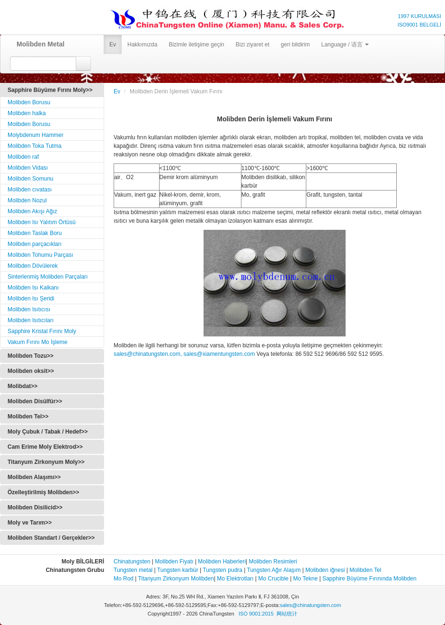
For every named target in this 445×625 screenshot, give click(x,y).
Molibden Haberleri (222, 561)
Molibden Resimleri (273, 561)
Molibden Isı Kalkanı (33, 287)
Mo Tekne (305, 578)
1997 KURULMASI (419, 16)
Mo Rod (124, 578)
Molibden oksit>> (31, 371)
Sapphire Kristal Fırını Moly (42, 331)
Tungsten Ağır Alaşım (274, 570)
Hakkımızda (142, 44)
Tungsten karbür (177, 570)
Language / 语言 (345, 44)
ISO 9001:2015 (256, 613)
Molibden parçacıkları (35, 244)
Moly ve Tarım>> (30, 522)
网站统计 (286, 613)
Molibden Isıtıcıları (30, 320)
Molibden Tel (365, 570)
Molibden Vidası (28, 167)
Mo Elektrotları (235, 578)
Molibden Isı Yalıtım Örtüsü (42, 222)
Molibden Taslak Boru (35, 233)
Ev (112, 44)
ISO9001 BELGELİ (419, 24)
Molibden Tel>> (28, 416)
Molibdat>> (22, 386)
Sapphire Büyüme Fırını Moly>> (50, 90)
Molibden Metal (37, 44)
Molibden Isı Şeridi (31, 298)
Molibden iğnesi (324, 570)
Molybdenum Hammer (35, 135)
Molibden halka (27, 113)
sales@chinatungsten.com (310, 605)
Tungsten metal (133, 570)
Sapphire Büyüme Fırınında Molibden (369, 578)
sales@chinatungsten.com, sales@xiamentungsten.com (184, 354)
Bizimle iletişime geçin (196, 44)
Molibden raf (23, 157)
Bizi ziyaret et (252, 44)
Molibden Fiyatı (174, 561)
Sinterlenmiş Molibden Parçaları (48, 276)
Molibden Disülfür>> (35, 401)
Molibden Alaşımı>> (34, 477)
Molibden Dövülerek (33, 266)
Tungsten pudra (222, 570)
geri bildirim (295, 44)
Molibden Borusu (29, 102)
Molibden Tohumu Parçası (40, 255)
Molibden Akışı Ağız (32, 211)
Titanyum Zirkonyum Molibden (176, 578)
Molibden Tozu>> (30, 356)
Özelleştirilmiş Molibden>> (43, 492)
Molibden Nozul (27, 200)
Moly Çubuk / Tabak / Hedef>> (48, 431)
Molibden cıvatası (30, 189)
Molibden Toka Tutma (35, 146)
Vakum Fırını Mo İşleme (37, 342)
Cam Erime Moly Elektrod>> (45, 447)
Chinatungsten (132, 561)
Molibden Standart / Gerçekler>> (51, 537)
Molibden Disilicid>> (35, 507)
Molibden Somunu (30, 178)
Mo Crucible (273, 578)
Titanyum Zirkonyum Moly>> (46, 462)
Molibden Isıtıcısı (29, 309)
